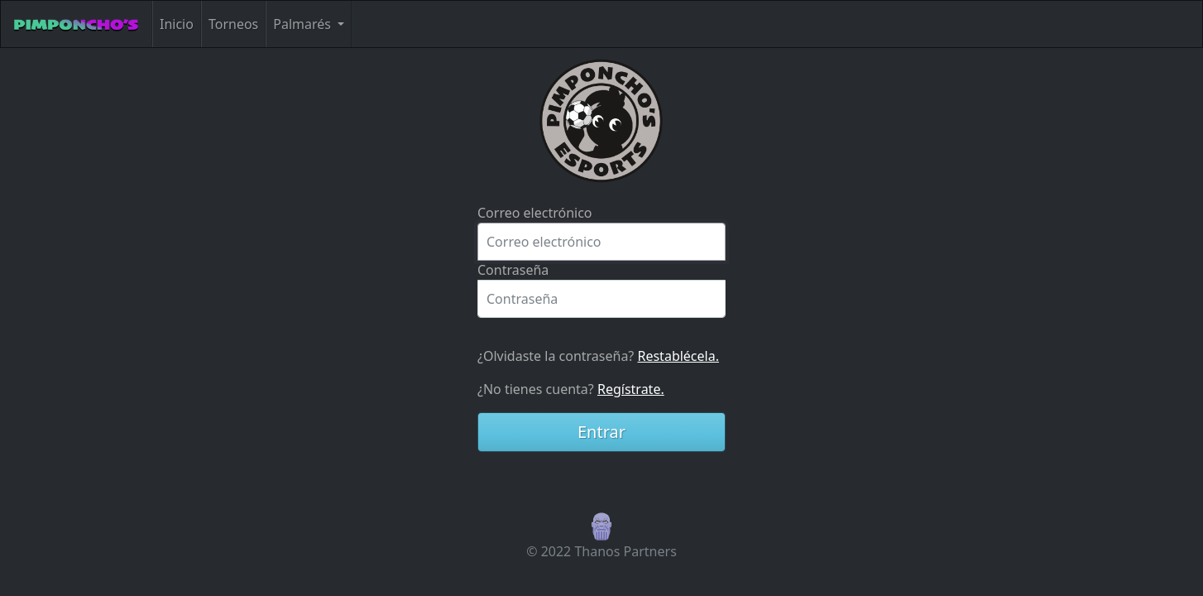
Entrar (601, 432)
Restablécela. (677, 356)
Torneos (233, 24)
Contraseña (513, 270)
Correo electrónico (534, 213)
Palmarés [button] (303, 24)
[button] (601, 525)
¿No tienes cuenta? (570, 389)
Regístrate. (630, 389)
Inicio (177, 24)
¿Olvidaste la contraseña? (598, 356)
